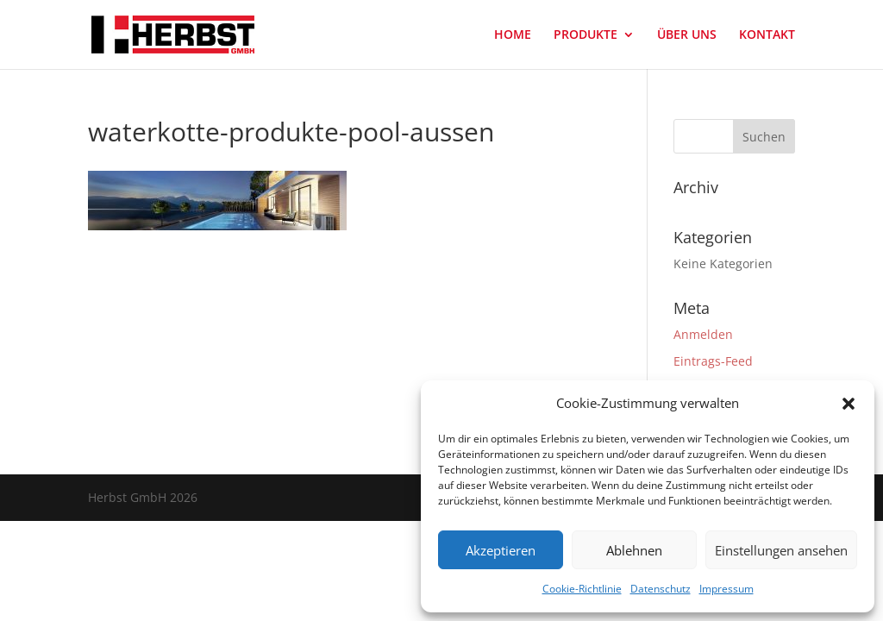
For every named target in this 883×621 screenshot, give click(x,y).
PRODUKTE (585, 35)
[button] (848, 403)
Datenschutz (660, 588)
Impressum (726, 588)
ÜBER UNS (687, 35)
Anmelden (703, 334)
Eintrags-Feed (713, 361)
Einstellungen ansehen (781, 550)
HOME (512, 35)
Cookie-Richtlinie (582, 588)
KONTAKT (767, 35)
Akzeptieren (500, 550)
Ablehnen (634, 550)
